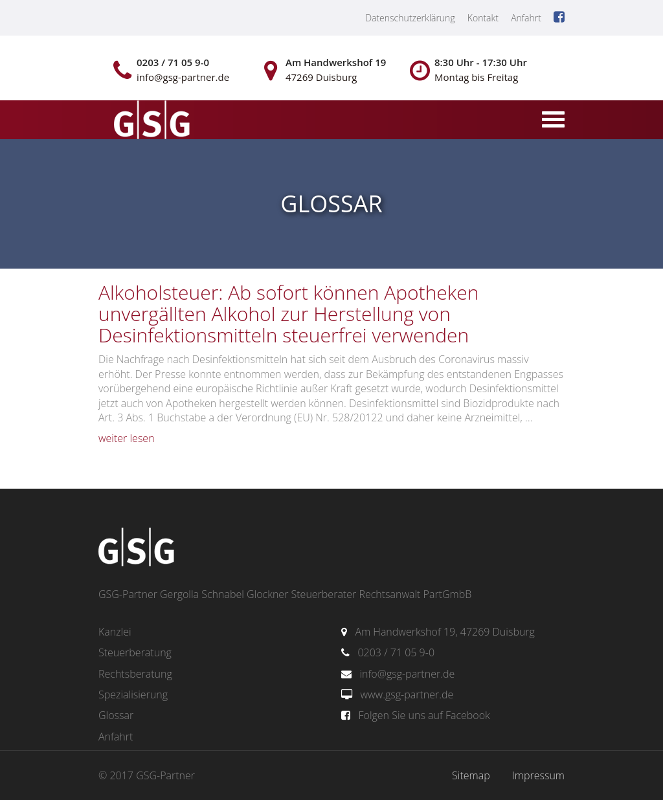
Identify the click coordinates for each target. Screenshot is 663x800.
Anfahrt (526, 18)
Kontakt (483, 18)
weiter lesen (126, 438)
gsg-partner (150, 121)
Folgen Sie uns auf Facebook (423, 715)
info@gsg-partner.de (407, 674)
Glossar (115, 715)
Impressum (538, 775)
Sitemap (471, 775)
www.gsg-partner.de (406, 694)
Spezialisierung (133, 694)
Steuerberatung (135, 652)
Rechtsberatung (135, 674)
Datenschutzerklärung (410, 18)
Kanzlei (114, 632)
